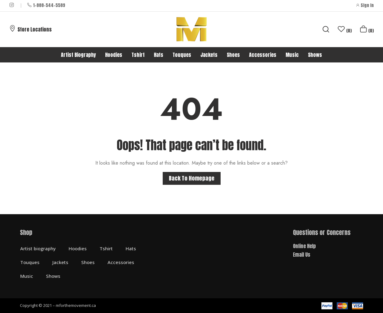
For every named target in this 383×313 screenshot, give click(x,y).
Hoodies (78, 248)
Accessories (121, 262)
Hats (131, 248)
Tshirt (106, 248)
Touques (30, 262)
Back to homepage (191, 178)
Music (26, 276)
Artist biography (38, 248)
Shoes (88, 262)
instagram (12, 5)
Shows (53, 276)
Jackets (60, 262)
